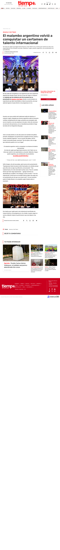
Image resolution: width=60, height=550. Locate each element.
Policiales (34, 8)
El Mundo (29, 8)
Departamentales (42, 8)
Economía (17, 283)
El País (23, 8)
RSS (25, 289)
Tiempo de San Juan (6, 28)
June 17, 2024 (32, 160)
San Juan (13, 8)
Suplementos (29, 287)
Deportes (19, 8)
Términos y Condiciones (19, 289)
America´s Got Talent (17, 99)
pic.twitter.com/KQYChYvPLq (20, 155)
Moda (57, 8)
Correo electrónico (44, 95)
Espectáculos (51, 8)
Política (8, 8)
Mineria (2, 8)
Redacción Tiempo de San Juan (11, 51)
